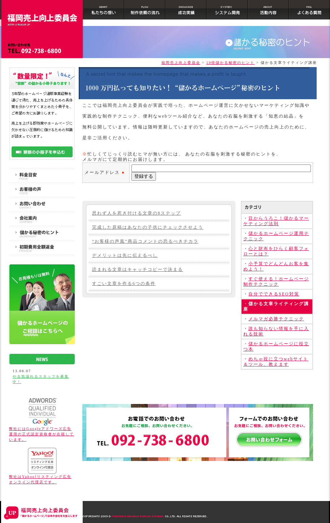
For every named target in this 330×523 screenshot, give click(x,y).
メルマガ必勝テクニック (276, 318)
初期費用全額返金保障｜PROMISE (42, 248)
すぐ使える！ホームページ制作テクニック (276, 281)
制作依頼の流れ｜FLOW (145, 11)
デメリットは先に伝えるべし (125, 255)
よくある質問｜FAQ (309, 11)
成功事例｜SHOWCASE (186, 11)
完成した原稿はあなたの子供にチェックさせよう (147, 227)
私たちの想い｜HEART (104, 11)
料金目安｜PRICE (42, 175)
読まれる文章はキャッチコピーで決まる (137, 269)
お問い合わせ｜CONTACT (42, 204)
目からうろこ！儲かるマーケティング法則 (276, 221)
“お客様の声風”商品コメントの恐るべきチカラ (145, 241)
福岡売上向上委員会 (180, 63)
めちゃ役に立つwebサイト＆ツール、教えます (275, 361)
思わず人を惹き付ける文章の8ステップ (136, 213)
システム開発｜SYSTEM (227, 11)
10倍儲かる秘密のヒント (230, 63)
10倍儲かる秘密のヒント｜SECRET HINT (42, 233)
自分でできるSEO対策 (273, 293)
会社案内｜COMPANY (42, 219)
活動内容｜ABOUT (268, 11)
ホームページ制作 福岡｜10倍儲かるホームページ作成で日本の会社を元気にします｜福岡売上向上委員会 (42, 13)
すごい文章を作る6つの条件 (124, 283)
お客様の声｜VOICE (42, 190)
